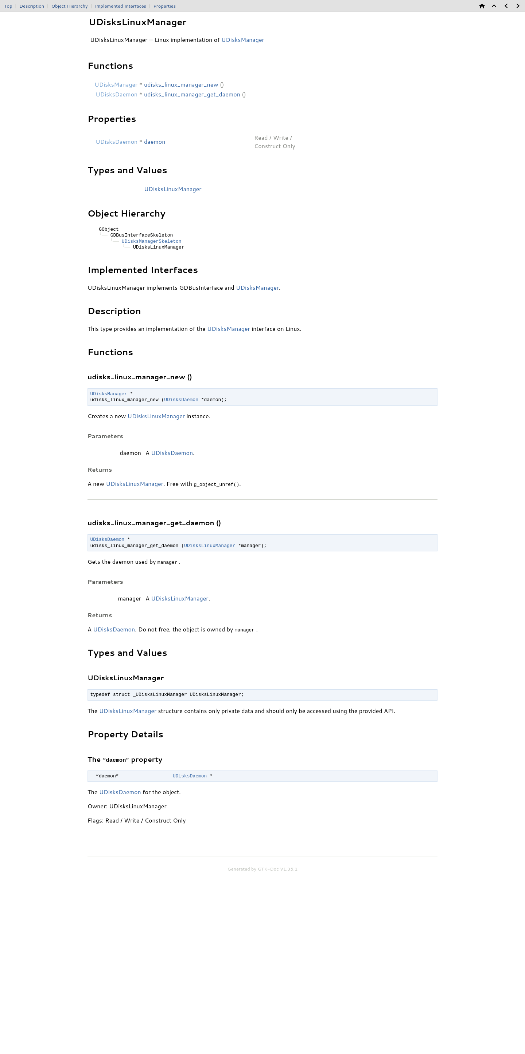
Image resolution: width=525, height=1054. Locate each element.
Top (8, 6)
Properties (164, 6)
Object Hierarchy (69, 6)
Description (31, 6)
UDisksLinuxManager (172, 189)
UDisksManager (257, 287)
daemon (154, 141)
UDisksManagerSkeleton (152, 241)
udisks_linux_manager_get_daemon (192, 94)
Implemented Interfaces (120, 6)
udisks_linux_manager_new (181, 84)
